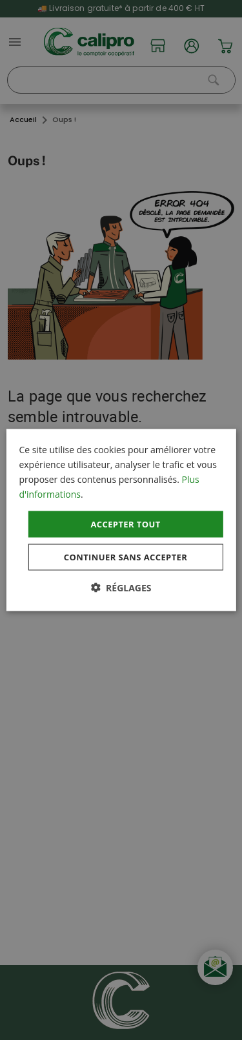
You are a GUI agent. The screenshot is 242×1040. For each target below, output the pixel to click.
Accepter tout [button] (125, 523)
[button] (120, 587)
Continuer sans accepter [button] (125, 557)
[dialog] (121, 520)
